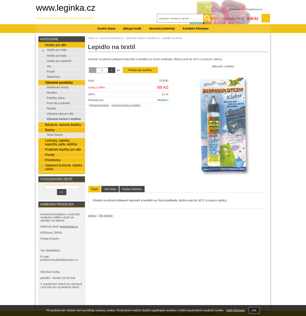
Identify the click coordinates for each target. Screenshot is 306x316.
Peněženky (52, 160)
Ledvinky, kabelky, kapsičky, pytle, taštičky (61, 142)
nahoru (92, 215)
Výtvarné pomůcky (99, 105)
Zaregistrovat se (254, 9)
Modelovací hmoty (57, 87)
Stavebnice (53, 76)
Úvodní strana (106, 28)
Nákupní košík (132, 28)
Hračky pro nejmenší (59, 61)
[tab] (94, 189)
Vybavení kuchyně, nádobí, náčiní (64, 167)
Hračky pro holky (57, 49)
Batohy (50, 130)
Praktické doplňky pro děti (63, 149)
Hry (49, 66)
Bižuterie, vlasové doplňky (63, 124)
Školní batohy (55, 134)
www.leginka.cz (65, 7)
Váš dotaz (110, 189)
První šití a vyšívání (58, 103)
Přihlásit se (235, 9)
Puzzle (51, 71)
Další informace (235, 310)
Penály (50, 154)
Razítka (51, 108)
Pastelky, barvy (56, 97)
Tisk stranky (106, 215)
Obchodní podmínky (162, 28)
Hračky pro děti (55, 45)
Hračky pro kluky (57, 55)
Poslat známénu (132, 189)
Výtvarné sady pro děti (60, 113)
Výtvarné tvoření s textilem (126, 105)
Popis (94, 189)
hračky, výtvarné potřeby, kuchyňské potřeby (64, 18)
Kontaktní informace (196, 28)
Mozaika (52, 92)
